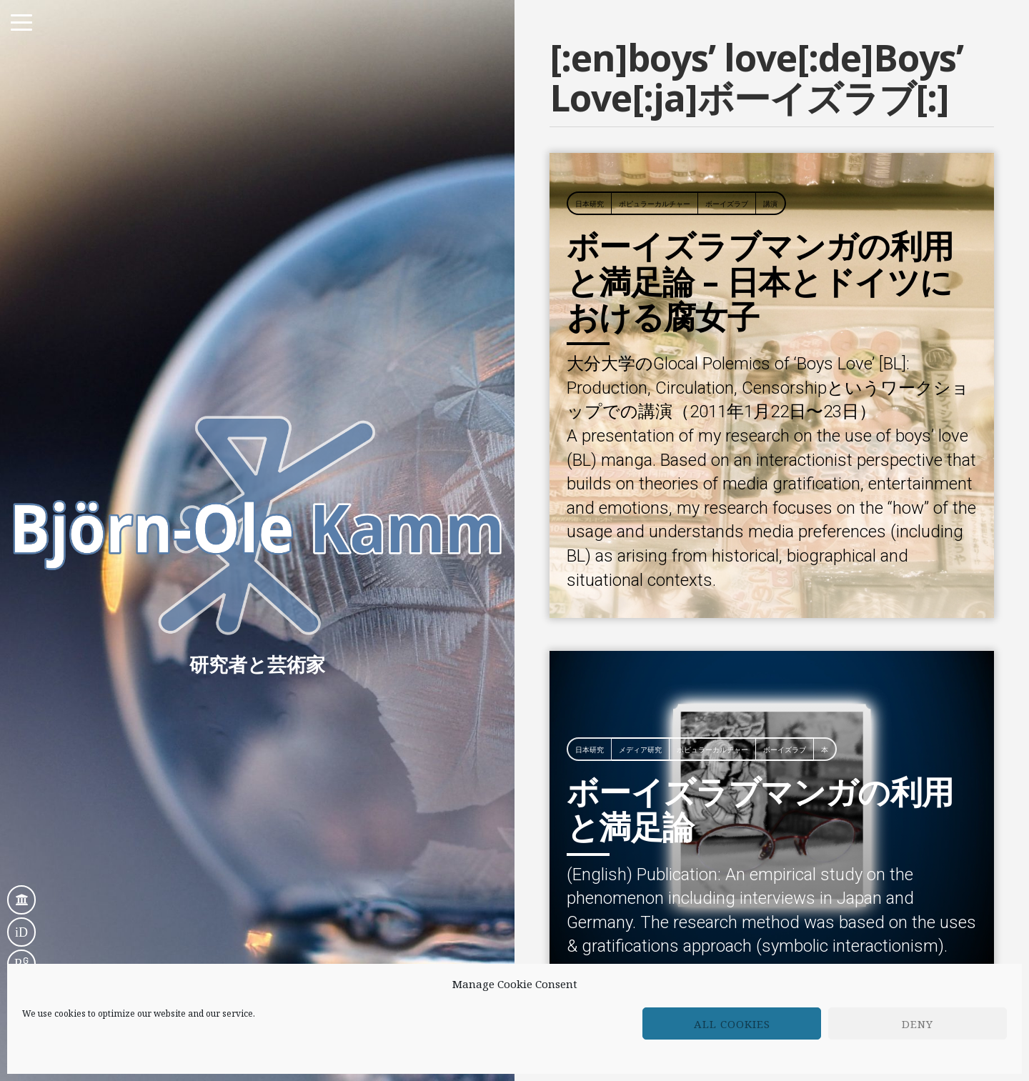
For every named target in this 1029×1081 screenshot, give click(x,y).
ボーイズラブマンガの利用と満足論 (760, 676)
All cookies (732, 1024)
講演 (770, 72)
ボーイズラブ (726, 72)
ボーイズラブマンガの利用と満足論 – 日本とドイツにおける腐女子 (760, 149)
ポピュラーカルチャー (654, 72)
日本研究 (589, 72)
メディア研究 (640, 618)
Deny (917, 1024)
